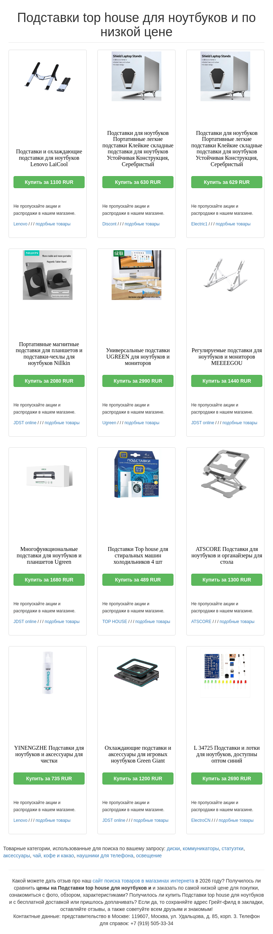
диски (173, 848)
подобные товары (53, 224)
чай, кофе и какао (53, 855)
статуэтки (232, 848)
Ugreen (109, 422)
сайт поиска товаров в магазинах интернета (143, 881)
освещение (149, 855)
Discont (109, 224)
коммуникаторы (201, 848)
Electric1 (199, 224)
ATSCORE (201, 621)
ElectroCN (200, 820)
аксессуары (16, 855)
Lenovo (20, 224)
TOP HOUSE (114, 621)
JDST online (25, 422)
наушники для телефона (105, 855)
